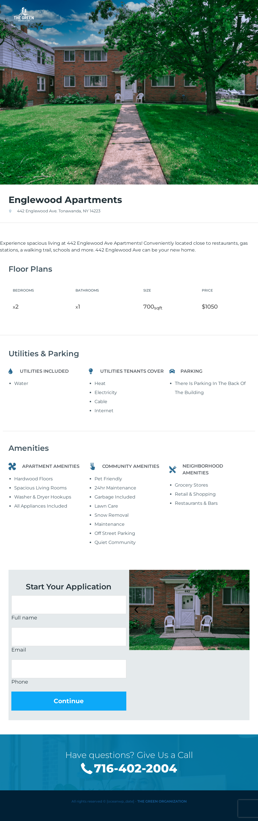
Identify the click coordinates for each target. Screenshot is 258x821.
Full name (24, 618)
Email (18, 650)
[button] (136, 610)
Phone (19, 682)
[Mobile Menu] (241, 14)
